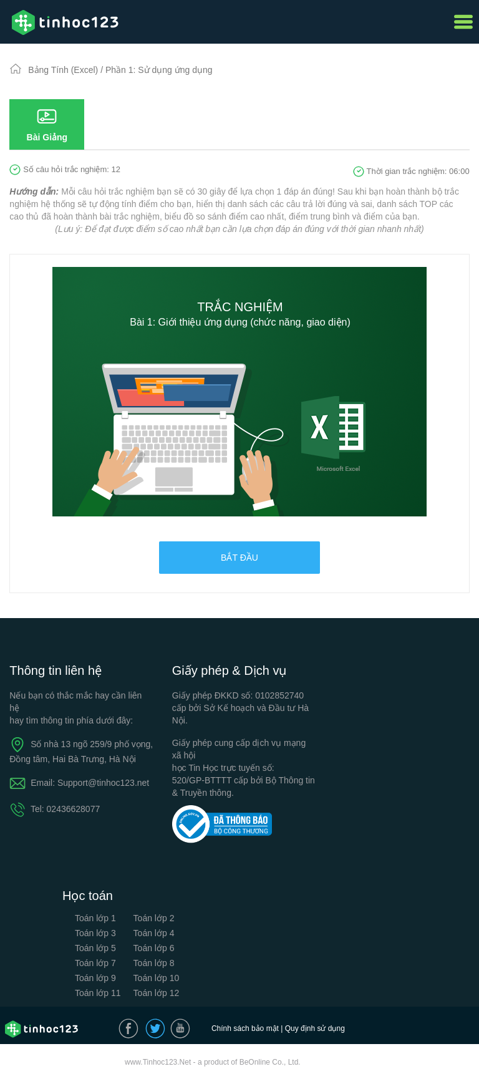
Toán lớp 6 (154, 948)
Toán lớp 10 (156, 978)
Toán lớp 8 (154, 963)
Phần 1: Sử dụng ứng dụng (159, 70)
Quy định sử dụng (315, 1028)
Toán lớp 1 (95, 918)
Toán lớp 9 (95, 978)
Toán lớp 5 (95, 948)
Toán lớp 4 (154, 933)
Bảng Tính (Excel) (64, 70)
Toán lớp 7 (95, 963)
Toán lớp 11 (98, 993)
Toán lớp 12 (156, 993)
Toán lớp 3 (95, 933)
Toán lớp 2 (154, 918)
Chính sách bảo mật (245, 1028)
